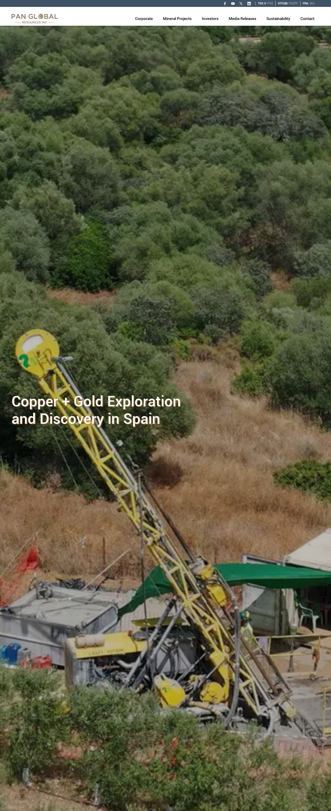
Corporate (144, 18)
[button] (144, 19)
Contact (307, 18)
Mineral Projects (177, 18)
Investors (210, 18)
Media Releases (242, 18)
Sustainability (278, 18)
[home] (34, 18)
